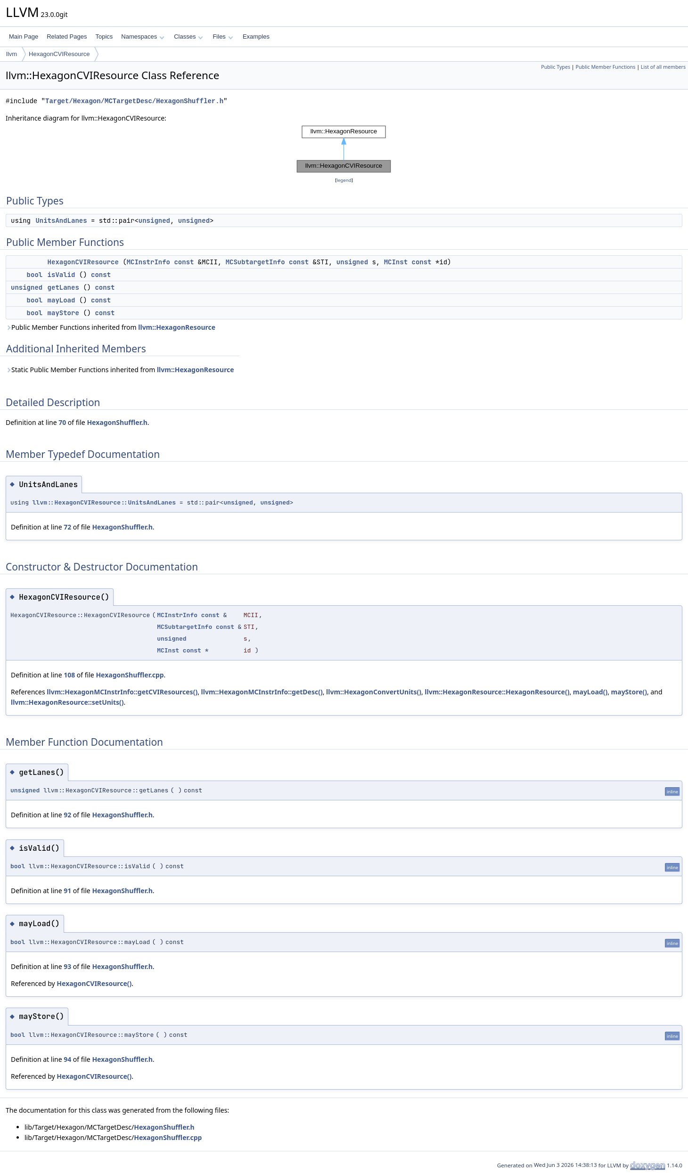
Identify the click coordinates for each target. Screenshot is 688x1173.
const (184, 262)
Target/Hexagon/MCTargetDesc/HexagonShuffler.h (134, 101)
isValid (61, 274)
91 (67, 890)
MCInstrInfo (148, 262)
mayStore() (629, 691)
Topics (104, 36)
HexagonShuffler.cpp (130, 674)
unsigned (154, 220)
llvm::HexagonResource (176, 327)
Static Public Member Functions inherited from (120, 369)
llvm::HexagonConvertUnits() (373, 691)
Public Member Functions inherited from (110, 327)
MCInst (396, 262)
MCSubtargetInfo (255, 262)
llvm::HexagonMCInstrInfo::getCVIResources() (122, 691)
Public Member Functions (605, 67)
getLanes (63, 287)
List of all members (663, 67)
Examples (256, 36)
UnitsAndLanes (61, 220)
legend (344, 180)
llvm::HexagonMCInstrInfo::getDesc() (262, 691)
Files (223, 36)
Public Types (555, 67)
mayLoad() (590, 691)
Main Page (23, 36)
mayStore (63, 313)
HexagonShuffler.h (117, 422)
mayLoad (61, 300)
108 (69, 674)
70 (62, 422)
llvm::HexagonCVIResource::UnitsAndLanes (104, 502)
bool (35, 274)
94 (67, 1059)
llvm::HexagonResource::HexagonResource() (497, 691)
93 (67, 966)
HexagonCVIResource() (94, 983)
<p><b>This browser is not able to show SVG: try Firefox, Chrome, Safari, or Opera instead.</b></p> (344, 149)
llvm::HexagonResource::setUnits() (67, 702)
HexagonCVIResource (59, 53)
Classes (188, 36)
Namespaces (142, 36)
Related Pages (67, 36)
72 (67, 526)
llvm (11, 53)
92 (67, 814)
